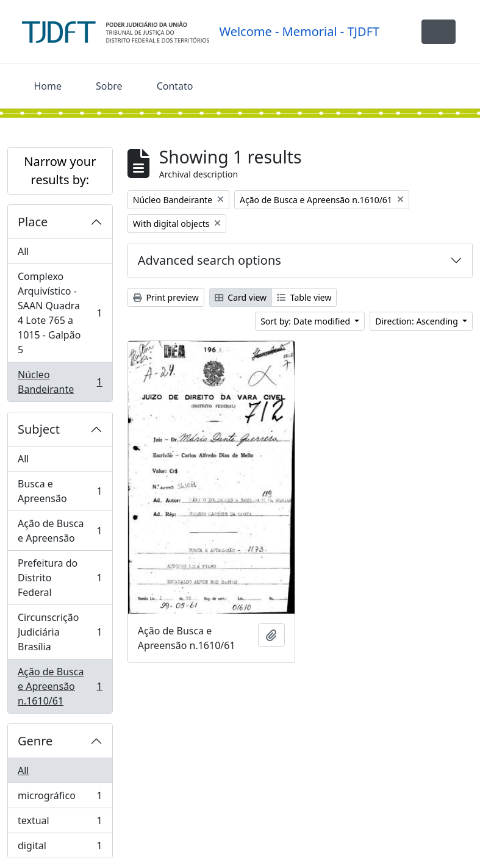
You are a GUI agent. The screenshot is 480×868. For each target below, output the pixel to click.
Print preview (166, 297)
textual (59, 823)
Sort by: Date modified (306, 321)
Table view (304, 297)
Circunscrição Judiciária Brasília (59, 632)
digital (59, 848)
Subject (39, 429)
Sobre (109, 86)
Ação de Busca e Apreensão (59, 531)
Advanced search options (209, 260)
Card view (241, 297)
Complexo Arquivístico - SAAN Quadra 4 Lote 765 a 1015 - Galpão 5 (59, 313)
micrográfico (59, 798)
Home (48, 86)
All (23, 251)
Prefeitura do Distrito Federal (59, 577)
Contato (175, 86)
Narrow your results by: (60, 170)
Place (33, 221)
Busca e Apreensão (59, 491)
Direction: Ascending (417, 321)
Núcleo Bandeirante (59, 382)
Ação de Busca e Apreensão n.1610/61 (59, 686)
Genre (35, 741)
